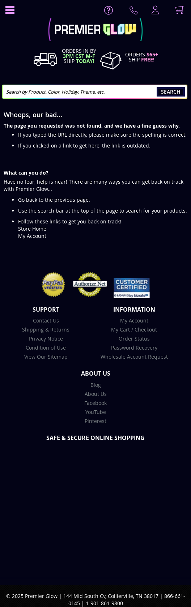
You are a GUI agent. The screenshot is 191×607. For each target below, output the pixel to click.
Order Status (134, 338)
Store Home (32, 228)
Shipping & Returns (45, 329)
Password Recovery (134, 347)
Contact (135, 12)
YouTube (95, 412)
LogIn (154, 10)
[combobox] (95, 91)
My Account (32, 235)
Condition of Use (46, 347)
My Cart (120, 329)
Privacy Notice (46, 338)
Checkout (146, 329)
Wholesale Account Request (134, 356)
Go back (27, 199)
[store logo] (95, 30)
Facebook (95, 402)
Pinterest (95, 421)
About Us (96, 393)
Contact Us (46, 320)
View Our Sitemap (46, 356)
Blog (95, 384)
